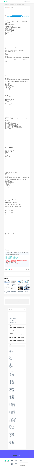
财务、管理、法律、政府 (12, 420)
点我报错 (16, 262)
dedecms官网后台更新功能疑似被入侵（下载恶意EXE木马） (13, 291)
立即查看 (15, 455)
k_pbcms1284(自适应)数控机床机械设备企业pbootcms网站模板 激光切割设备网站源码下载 (16, 318)
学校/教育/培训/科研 (11, 380)
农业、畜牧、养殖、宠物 (12, 405)
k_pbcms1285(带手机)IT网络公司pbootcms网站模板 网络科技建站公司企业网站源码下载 (17, 316)
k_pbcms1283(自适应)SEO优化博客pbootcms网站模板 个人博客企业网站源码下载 (17, 320)
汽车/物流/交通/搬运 (11, 388)
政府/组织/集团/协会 (11, 382)
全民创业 (16, 463)
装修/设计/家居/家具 (11, 442)
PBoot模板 (12, 463)
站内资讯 (10, 363)
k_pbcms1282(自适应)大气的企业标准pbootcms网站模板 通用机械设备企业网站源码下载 (17, 322)
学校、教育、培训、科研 (12, 410)
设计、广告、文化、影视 (12, 419)
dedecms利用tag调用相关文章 (20, 284)
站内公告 (10, 364)
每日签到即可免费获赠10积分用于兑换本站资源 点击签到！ (16, 327)
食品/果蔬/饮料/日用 (11, 397)
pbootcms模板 (11, 371)
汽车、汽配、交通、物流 (12, 414)
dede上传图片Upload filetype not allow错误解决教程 (20, 291)
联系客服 (19, 263)
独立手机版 (10, 389)
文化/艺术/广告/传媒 (11, 383)
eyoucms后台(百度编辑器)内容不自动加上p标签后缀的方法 (24, 274)
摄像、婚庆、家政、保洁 (12, 412)
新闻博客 (10, 384)
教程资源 (11, 4)
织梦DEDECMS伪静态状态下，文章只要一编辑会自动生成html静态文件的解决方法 (7, 291)
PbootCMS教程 (11, 351)
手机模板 (10, 367)
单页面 (10, 376)
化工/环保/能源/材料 (11, 375)
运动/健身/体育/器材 (11, 395)
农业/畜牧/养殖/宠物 (11, 374)
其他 (9, 427)
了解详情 (19, 455)
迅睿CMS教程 (10, 359)
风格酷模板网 (7, 4)
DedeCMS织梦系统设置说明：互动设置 (7, 284)
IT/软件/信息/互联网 (11, 426)
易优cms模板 (10, 401)
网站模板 (10, 365)
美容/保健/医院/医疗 (11, 391)
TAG (18, 472)
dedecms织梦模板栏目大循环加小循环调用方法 (14, 254)
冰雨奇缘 (6, 7)
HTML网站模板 (11, 366)
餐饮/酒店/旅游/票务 (11, 398)
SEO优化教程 (10, 352)
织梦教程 (13, 4)
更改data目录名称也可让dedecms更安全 (26, 291)
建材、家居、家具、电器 (12, 411)
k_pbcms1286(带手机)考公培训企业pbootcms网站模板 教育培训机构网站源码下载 (17, 314)
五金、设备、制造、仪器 (12, 403)
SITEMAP (20, 472)
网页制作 (10, 357)
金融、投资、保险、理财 (12, 421)
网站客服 (10, 261)
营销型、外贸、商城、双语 (12, 418)
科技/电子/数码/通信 (11, 390)
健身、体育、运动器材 (12, 404)
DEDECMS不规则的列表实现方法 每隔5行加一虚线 (13, 285)
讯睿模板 (10, 425)
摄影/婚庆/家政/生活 (11, 381)
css (9, 358)
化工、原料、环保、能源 (12, 406)
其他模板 (10, 373)
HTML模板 (12, 464)
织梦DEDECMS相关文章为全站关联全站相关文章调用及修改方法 (10, 274)
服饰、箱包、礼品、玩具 (12, 413)
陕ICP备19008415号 (15, 472)
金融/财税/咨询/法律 (11, 396)
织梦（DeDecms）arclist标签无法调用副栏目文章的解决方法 (26, 285)
